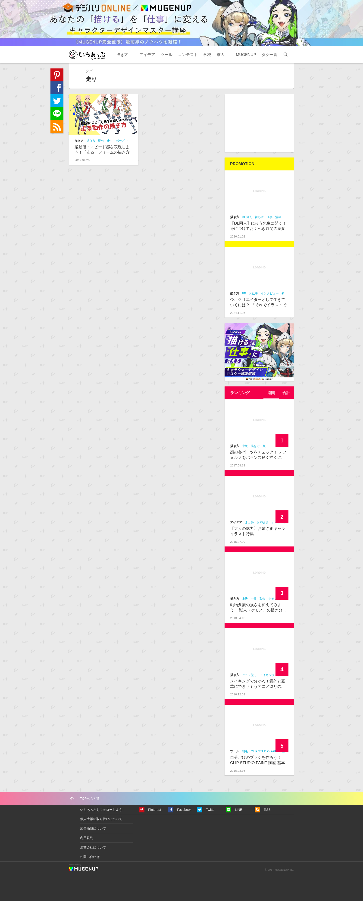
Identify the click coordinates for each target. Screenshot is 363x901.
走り (110, 140)
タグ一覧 (269, 54)
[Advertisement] (259, 123)
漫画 (278, 217)
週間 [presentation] (271, 393)
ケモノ (272, 598)
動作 (101, 140)
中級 (245, 446)
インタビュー (270, 293)
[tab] (271, 392)
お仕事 (253, 293)
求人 (221, 54)
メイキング (267, 675)
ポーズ (120, 140)
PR (244, 293)
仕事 (269, 217)
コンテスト (188, 54)
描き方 (122, 54)
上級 (245, 598)
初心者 (259, 217)
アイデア (147, 54)
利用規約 (86, 838)
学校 (207, 54)
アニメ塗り (249, 675)
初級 (245, 751)
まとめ (249, 522)
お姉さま (263, 522)
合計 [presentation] (286, 393)
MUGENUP (246, 54)
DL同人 (247, 217)
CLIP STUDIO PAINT (265, 751)
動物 (263, 598)
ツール (166, 54)
